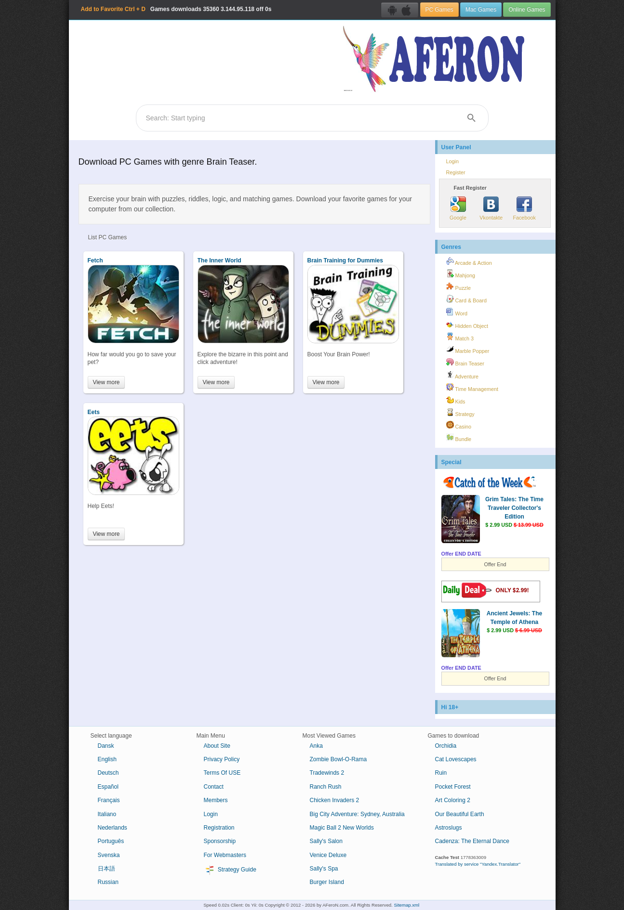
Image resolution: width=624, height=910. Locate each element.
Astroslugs (448, 827)
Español (108, 786)
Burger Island (327, 882)
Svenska (109, 855)
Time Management (472, 387)
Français (109, 800)
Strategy (460, 412)
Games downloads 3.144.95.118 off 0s (176, 9)
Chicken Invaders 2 (334, 800)
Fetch (95, 260)
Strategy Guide (230, 870)
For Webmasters (225, 855)
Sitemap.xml (406, 905)
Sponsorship (220, 841)
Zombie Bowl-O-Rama (338, 759)
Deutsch (108, 772)
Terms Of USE (222, 772)
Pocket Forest (453, 786)
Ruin (441, 772)
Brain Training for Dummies (345, 260)
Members (216, 800)
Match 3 (460, 337)
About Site (217, 745)
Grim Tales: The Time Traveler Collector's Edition (514, 508)
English (107, 759)
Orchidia (446, 745)
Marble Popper (468, 349)
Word (457, 312)
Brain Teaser (465, 362)
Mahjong (460, 274)
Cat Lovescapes (456, 759)
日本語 (106, 868)
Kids (455, 400)
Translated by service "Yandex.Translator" (478, 864)
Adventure (462, 375)
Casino (459, 425)
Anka (316, 745)
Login (452, 161)
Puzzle (458, 286)
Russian (108, 882)
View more (106, 382)
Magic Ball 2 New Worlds (342, 827)
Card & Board (466, 299)
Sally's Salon (326, 841)
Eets (94, 412)
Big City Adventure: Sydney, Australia (357, 814)
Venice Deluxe (328, 855)
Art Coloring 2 (452, 800)
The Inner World (219, 260)
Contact (214, 786)
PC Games (439, 9)
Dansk (106, 745)
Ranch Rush (326, 786)
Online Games (526, 9)
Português (111, 841)
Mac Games (480, 9)
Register (455, 172)
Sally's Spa (324, 868)
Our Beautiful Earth (459, 814)
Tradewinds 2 (327, 772)
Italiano (107, 814)
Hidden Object (467, 324)
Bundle (459, 437)
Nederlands (112, 827)
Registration (219, 827)
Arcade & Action (469, 261)
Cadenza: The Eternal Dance (472, 841)
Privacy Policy (222, 759)
